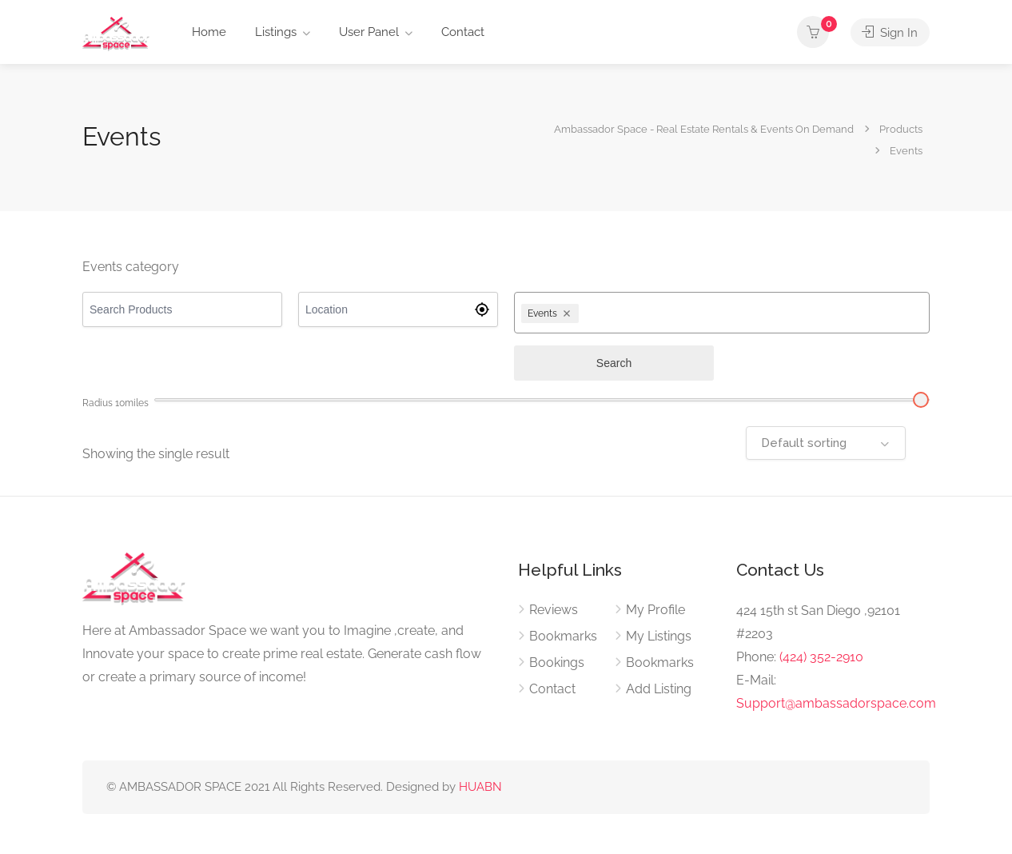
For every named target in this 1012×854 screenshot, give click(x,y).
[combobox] (752, 312)
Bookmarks (563, 636)
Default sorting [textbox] (804, 443)
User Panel (369, 32)
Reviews (553, 609)
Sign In (890, 32)
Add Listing (658, 688)
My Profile (655, 609)
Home (209, 32)
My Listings (658, 636)
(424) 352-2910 (821, 656)
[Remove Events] (569, 313)
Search (614, 363)
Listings (276, 32)
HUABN (480, 787)
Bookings (556, 662)
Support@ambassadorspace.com (836, 703)
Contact (462, 32)
